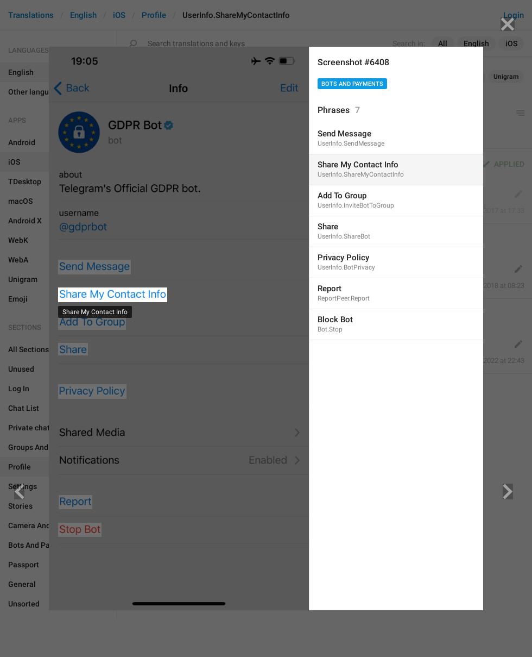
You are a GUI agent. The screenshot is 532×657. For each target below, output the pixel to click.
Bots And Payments (352, 83)
